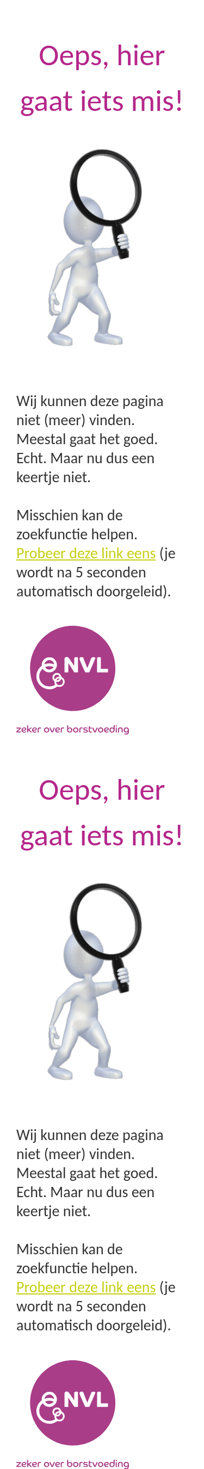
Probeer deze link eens (86, 553)
